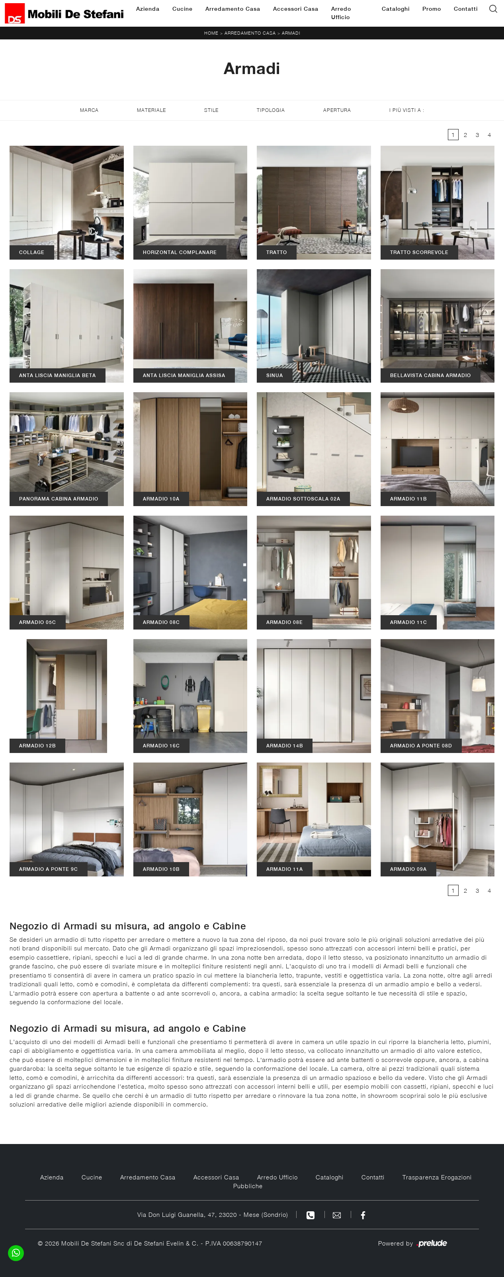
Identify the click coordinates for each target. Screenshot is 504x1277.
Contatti (466, 9)
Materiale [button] (151, 110)
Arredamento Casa (232, 9)
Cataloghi (396, 9)
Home (211, 32)
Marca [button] (89, 110)
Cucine (182, 9)
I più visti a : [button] (406, 110)
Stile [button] (211, 110)
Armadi (291, 32)
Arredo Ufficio (341, 13)
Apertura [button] (337, 110)
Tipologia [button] (271, 110)
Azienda (148, 9)
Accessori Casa (295, 9)
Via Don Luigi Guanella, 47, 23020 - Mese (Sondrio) (212, 1214)
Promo (431, 9)
